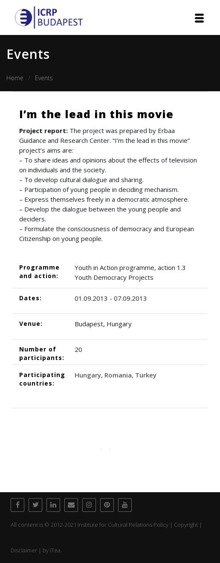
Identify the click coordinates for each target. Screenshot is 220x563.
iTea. (56, 550)
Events (44, 78)
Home (14, 78)
